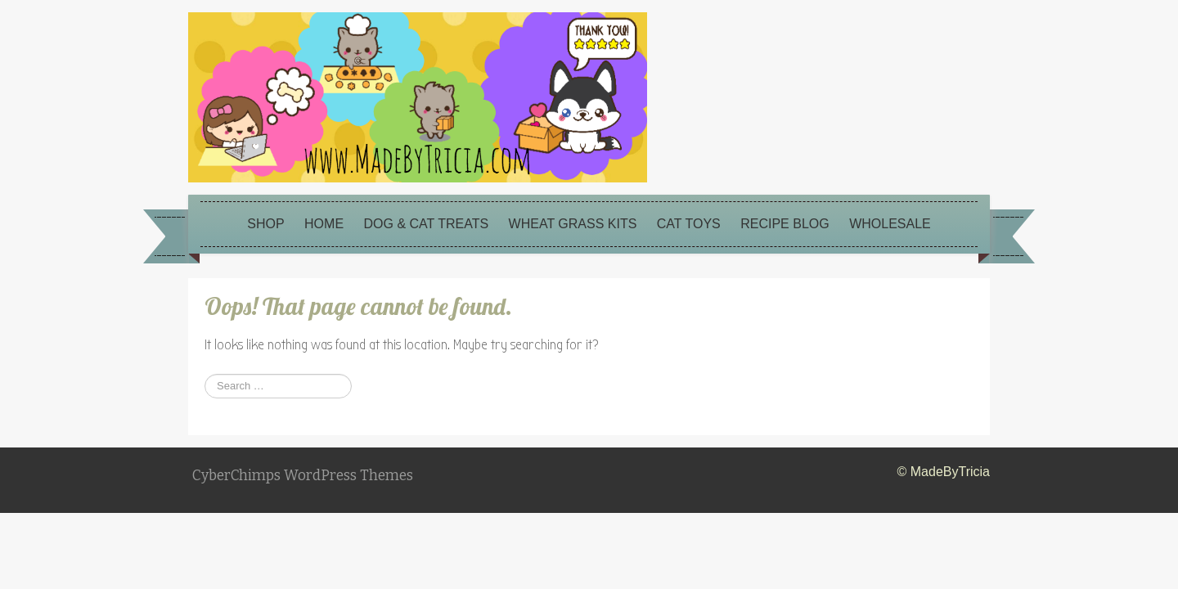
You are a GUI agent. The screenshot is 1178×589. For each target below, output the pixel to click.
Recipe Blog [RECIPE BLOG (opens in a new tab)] (784, 224)
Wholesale (890, 224)
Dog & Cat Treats (426, 224)
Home (324, 224)
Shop (265, 224)
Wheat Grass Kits (573, 224)
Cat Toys (689, 224)
